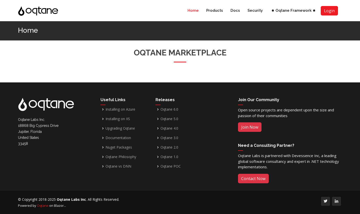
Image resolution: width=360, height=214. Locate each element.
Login (329, 10)
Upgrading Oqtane (120, 128)
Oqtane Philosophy (121, 157)
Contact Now (253, 178)
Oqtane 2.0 (169, 147)
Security (255, 10)
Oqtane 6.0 (169, 109)
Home (193, 10)
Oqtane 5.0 (169, 119)
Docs (235, 10)
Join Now (249, 127)
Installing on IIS (118, 119)
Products (214, 10)
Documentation (118, 138)
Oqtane (42, 205)
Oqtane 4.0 (169, 128)
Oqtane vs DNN (118, 166)
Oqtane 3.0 (169, 138)
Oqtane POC (170, 166)
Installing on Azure (120, 109)
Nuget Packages (119, 147)
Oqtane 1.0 (169, 157)
